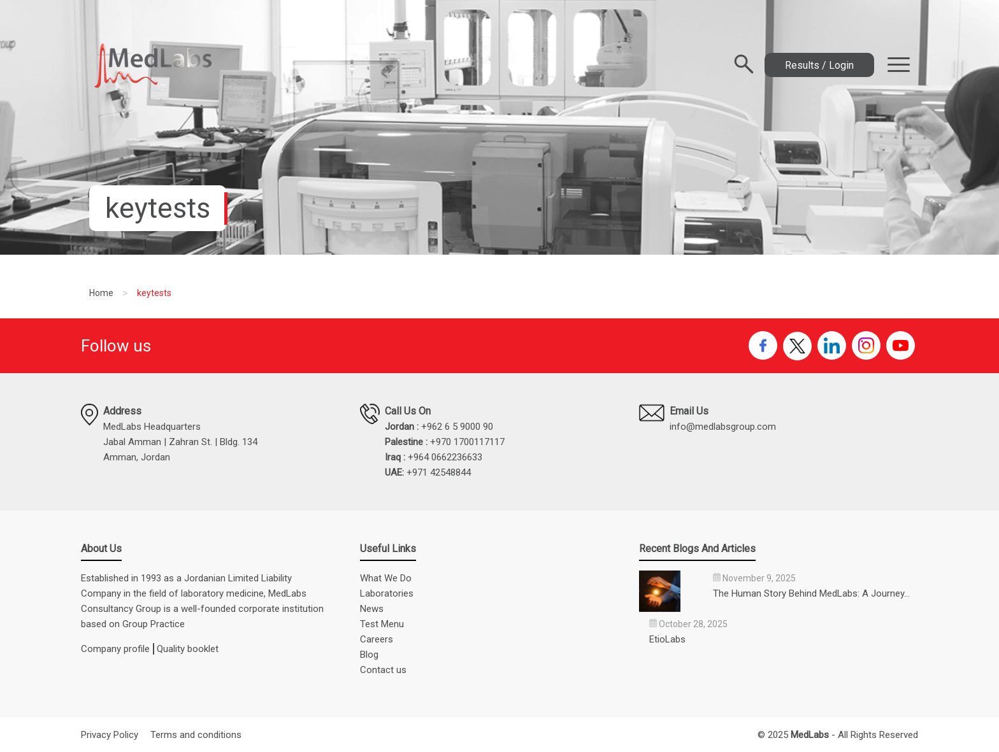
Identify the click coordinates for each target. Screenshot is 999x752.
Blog (369, 654)
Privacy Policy (109, 735)
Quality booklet (188, 649)
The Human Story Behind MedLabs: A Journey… (811, 593)
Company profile (115, 649)
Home (101, 293)
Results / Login (819, 65)
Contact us (383, 670)
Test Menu (382, 624)
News (372, 608)
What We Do (386, 578)
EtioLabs (667, 639)
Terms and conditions (195, 735)
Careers (376, 639)
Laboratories (386, 593)
